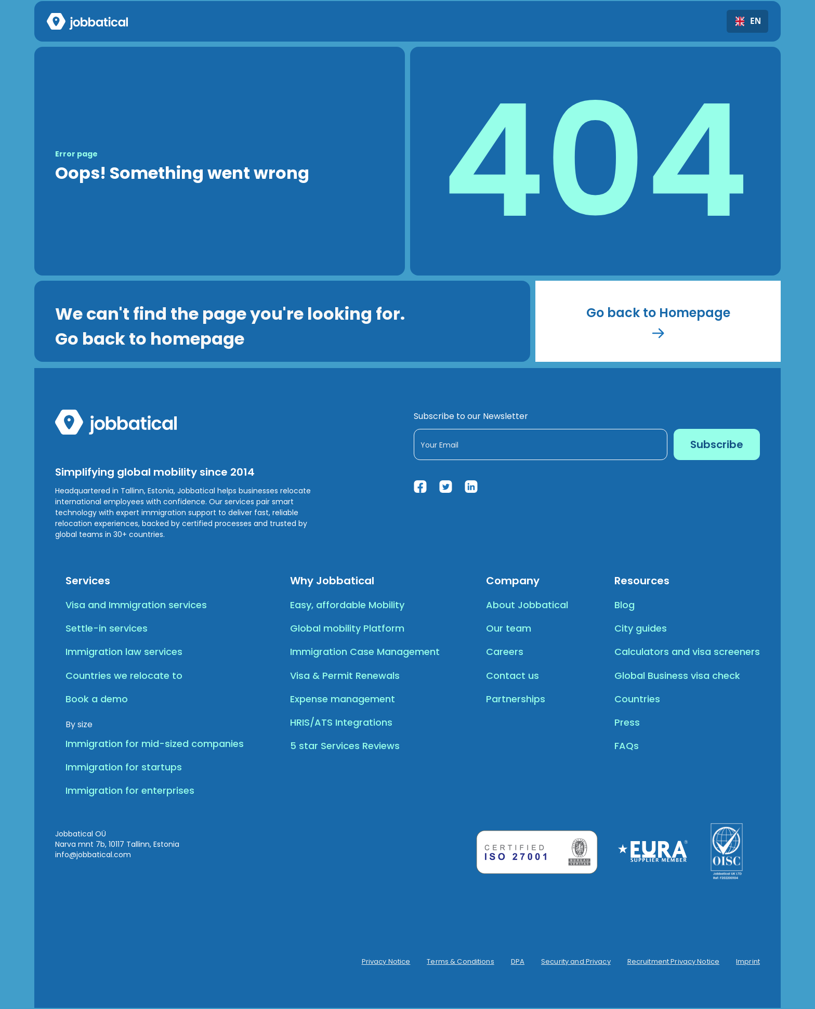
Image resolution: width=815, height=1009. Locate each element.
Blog (624, 604)
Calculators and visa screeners (687, 651)
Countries (637, 698)
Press (627, 722)
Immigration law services (123, 651)
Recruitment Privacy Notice (673, 961)
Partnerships (515, 698)
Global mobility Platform (347, 628)
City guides (640, 628)
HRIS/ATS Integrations (341, 722)
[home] (87, 21)
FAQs (626, 745)
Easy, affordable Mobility (347, 604)
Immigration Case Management (365, 651)
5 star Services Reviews (345, 745)
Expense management (342, 698)
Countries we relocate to (123, 675)
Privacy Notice (386, 961)
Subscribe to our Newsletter (471, 416)
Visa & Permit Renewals (345, 675)
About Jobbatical (527, 604)
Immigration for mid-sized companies (154, 743)
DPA (517, 961)
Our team (508, 628)
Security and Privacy (576, 961)
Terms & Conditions (460, 961)
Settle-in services (106, 628)
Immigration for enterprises (129, 790)
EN (747, 21)
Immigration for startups (123, 767)
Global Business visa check (677, 675)
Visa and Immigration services (136, 604)
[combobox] (747, 21)
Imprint (748, 961)
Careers (504, 651)
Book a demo (96, 698)
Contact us (512, 675)
